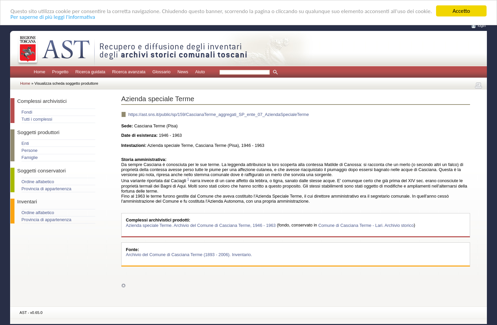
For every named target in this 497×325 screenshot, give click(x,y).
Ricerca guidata (90, 71)
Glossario (161, 71)
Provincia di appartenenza (46, 188)
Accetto (461, 10)
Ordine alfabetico (38, 181)
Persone (30, 150)
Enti (25, 143)
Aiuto (200, 71)
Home (39, 71)
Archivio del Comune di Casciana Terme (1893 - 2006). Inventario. (189, 254)
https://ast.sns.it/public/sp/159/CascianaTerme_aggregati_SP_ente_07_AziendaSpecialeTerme (218, 114)
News (182, 71)
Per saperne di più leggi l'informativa (52, 16)
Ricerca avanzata (128, 71)
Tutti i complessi (37, 119)
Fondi (27, 112)
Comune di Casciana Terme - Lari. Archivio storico (366, 225)
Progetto (60, 71)
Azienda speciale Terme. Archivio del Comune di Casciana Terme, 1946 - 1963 (201, 225)
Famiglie (30, 157)
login (482, 26)
